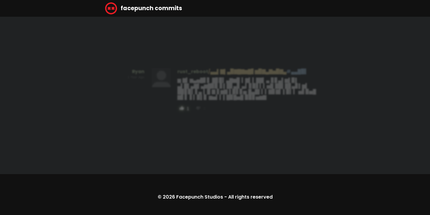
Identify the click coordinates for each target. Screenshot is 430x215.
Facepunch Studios (199, 197)
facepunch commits (143, 8)
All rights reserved (250, 197)
